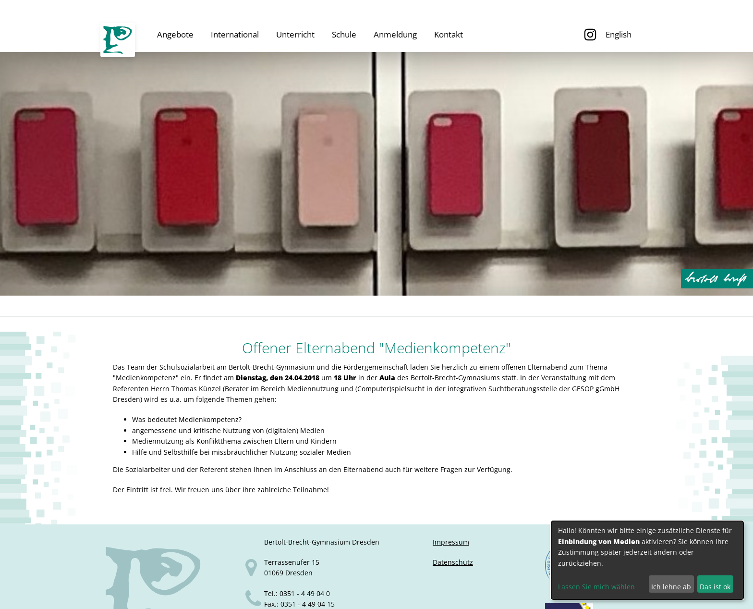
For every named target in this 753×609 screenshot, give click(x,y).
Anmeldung (395, 34)
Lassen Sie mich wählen (596, 586)
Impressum (451, 542)
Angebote (175, 34)
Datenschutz (453, 562)
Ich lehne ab (671, 586)
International (235, 34)
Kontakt (448, 34)
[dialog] (647, 560)
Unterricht (295, 34)
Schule (344, 34)
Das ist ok (715, 586)
